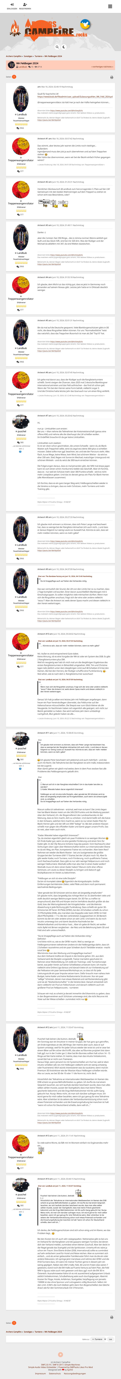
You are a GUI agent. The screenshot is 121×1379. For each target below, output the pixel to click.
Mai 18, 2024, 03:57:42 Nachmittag (60, 138)
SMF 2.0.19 (46, 1364)
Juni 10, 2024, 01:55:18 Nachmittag (60, 277)
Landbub (22, 66)
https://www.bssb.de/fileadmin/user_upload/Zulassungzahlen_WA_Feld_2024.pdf (75, 96)
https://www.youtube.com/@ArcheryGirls (66, 110)
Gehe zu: (85, 1339)
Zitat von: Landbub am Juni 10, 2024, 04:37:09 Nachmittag (60, 679)
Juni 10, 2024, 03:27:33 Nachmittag (60, 517)
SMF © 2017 (58, 1364)
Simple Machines (72, 1364)
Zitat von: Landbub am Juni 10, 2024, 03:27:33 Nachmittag (60, 641)
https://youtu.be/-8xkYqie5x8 (49, 120)
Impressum (40, 1373)
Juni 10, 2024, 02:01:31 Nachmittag (60, 320)
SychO (70, 1369)
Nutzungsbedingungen (75, 1373)
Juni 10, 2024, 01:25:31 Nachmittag (60, 182)
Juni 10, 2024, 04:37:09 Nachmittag (60, 569)
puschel (22, 431)
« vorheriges (97, 66)
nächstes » (108, 66)
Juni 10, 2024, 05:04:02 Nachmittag (61, 634)
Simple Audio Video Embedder (42, 1367)
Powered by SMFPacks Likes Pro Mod (75, 1367)
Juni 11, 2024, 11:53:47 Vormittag (60, 1027)
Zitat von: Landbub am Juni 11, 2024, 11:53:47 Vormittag (59, 1186)
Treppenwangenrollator (21, 160)
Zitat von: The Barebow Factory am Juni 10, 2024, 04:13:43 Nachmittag (65, 576)
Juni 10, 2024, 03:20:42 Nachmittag (60, 415)
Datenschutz (55, 1373)
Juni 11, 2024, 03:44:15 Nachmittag (61, 1179)
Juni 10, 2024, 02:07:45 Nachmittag (60, 372)
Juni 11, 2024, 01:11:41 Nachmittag (61, 1135)
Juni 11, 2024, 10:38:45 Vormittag (60, 733)
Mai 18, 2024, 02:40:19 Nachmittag (55, 86)
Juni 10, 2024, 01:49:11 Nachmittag (60, 225)
